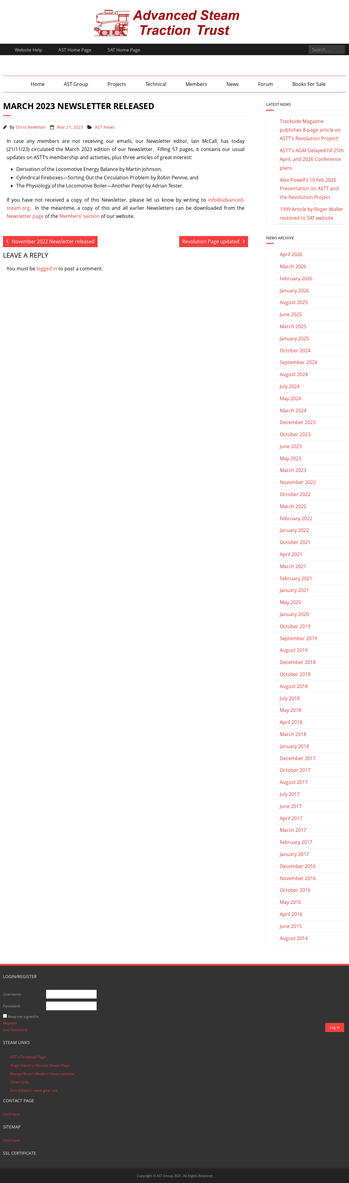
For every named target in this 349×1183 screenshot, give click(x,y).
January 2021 (294, 590)
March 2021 (293, 566)
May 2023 (290, 458)
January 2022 (294, 530)
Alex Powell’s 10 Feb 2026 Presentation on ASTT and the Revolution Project (309, 189)
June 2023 (291, 446)
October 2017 (295, 770)
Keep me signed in (23, 1016)
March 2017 (293, 830)
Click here (11, 1114)
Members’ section (79, 216)
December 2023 (298, 422)
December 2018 (298, 662)
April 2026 (291, 254)
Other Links (19, 1081)
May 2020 (290, 602)
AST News (105, 127)
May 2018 (290, 710)
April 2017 (291, 818)
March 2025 (293, 326)
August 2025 (294, 302)
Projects (117, 84)
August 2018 (294, 686)
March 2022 (293, 506)
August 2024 (294, 374)
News (232, 84)
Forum (265, 84)
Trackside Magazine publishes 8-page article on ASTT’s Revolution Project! (310, 130)
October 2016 (295, 890)
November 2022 (298, 482)
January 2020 (294, 614)
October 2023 (295, 434)
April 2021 (291, 554)
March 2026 (293, 266)
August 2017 (294, 782)
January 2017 (294, 854)
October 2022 (295, 494)
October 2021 (295, 542)
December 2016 (298, 866)
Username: (12, 994)
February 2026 (296, 278)
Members (196, 84)
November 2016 (298, 878)
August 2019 (294, 650)
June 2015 (291, 926)
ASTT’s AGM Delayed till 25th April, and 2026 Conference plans (312, 159)
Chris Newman (30, 127)
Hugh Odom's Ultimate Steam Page (40, 1065)
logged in (46, 268)
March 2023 (293, 470)
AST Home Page (74, 50)
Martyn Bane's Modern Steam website (42, 1073)
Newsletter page (25, 216)
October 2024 (295, 350)
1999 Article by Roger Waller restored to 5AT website (311, 213)
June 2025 (291, 314)
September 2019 (298, 638)
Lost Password (15, 1029)
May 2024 (290, 398)
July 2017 (290, 794)
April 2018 (291, 722)
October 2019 (295, 626)
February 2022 (296, 518)
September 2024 (298, 362)
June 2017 (291, 806)
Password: (11, 1005)
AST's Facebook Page (28, 1056)
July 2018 (290, 698)
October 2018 (295, 674)
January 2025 (294, 338)
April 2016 (291, 914)
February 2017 (296, 842)
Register (10, 1023)
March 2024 (293, 410)
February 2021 (296, 578)
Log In (335, 1027)
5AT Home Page (124, 50)
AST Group (76, 84)
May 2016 (290, 902)
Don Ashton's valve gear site (34, 1090)
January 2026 (294, 290)
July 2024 (290, 386)
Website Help (28, 50)
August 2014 (294, 938)
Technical (155, 84)
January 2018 (294, 746)
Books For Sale (309, 84)
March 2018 (293, 734)
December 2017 (298, 758)
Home (38, 84)
